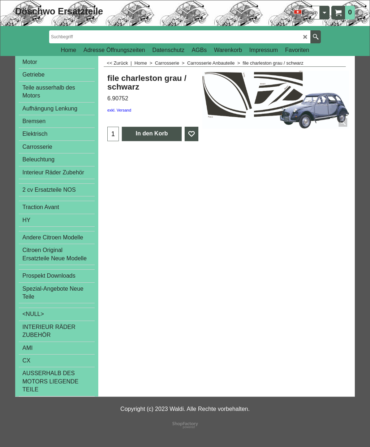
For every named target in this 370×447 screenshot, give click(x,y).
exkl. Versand (119, 110)
